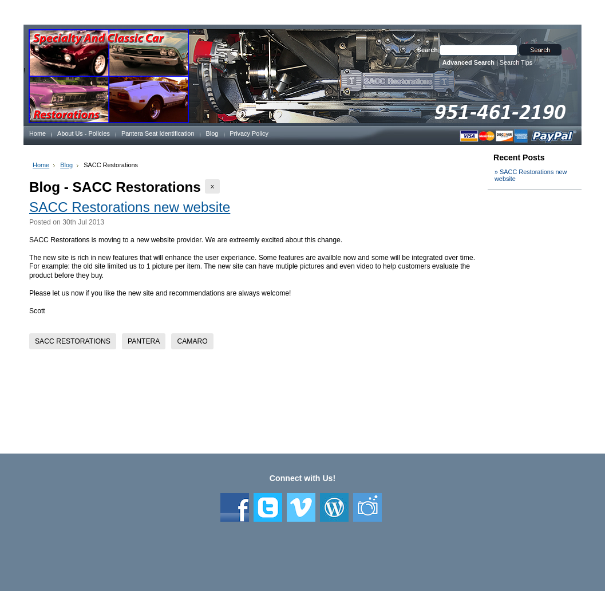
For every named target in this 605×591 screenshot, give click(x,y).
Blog (66, 164)
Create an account (371, 10)
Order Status (210, 10)
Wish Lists (253, 10)
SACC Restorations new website (129, 207)
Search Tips (516, 62)
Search (427, 49)
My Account (165, 10)
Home (41, 164)
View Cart (292, 10)
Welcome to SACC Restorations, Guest (83, 10)
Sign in (327, 10)
